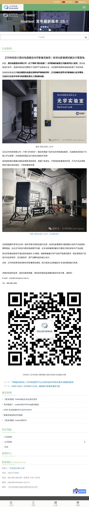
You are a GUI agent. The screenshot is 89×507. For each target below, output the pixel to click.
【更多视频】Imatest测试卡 (15, 420)
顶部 (78, 503)
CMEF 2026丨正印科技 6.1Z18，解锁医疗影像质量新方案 (36, 386)
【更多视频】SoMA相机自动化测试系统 (20, 399)
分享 (11, 503)
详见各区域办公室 (17, 468)
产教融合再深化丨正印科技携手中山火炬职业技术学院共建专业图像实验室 (43, 382)
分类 (56, 503)
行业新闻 (8, 437)
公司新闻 (8, 442)
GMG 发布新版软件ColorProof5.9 (18, 410)
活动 (6, 447)
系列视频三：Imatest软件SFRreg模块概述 (21, 404)
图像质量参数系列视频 (13, 415)
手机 (33, 503)
